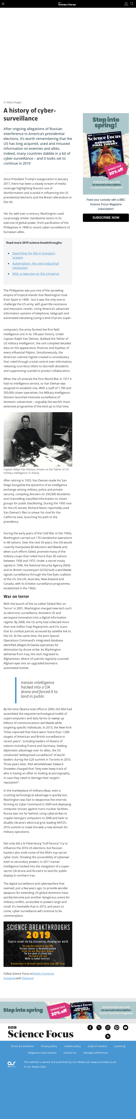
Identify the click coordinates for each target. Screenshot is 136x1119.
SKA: (16, 274)
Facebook (48, 974)
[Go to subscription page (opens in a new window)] (106, 193)
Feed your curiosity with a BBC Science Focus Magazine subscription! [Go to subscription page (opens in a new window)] (106, 204)
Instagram (10, 978)
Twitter (37, 974)
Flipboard (27, 978)
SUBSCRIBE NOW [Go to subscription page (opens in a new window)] (105, 217)
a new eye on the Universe (39, 274)
